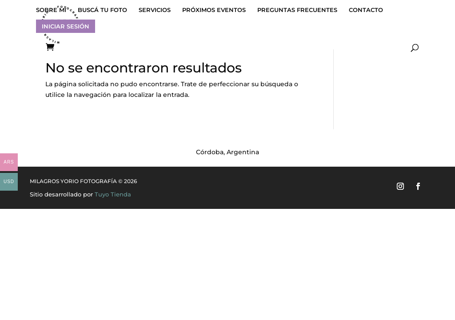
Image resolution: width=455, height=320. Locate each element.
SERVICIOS (155, 10)
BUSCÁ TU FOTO (102, 10)
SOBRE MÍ (51, 10)
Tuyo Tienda (113, 194)
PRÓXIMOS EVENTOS (214, 10)
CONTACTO (366, 10)
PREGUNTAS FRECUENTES (297, 10)
